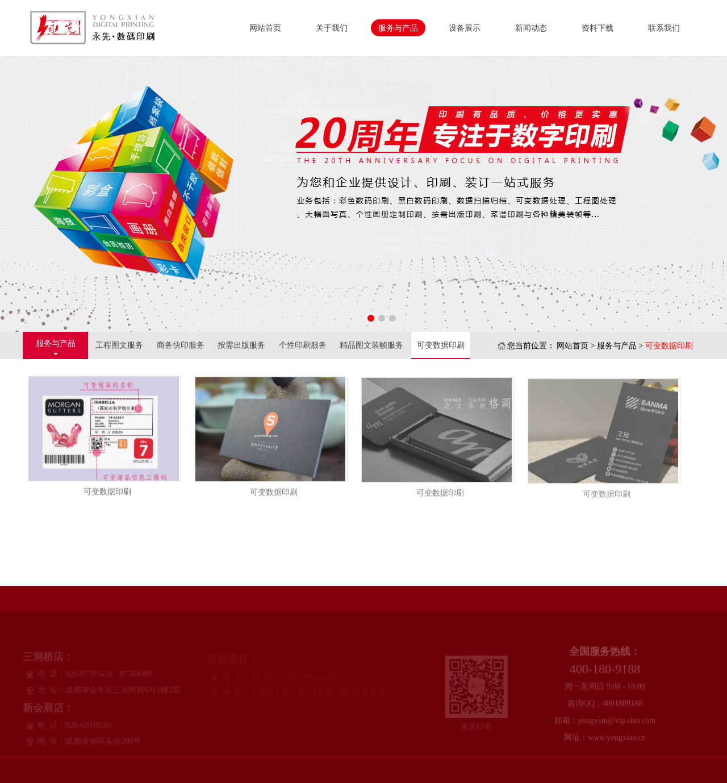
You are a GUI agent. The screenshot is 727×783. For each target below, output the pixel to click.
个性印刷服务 (303, 345)
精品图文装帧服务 (371, 345)
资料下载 (597, 28)
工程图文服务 (119, 345)
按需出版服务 (241, 345)
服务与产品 (398, 28)
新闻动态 (531, 28)
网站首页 (265, 28)
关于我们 (332, 28)
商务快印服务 (180, 345)
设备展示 (465, 28)
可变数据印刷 (441, 345)
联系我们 (664, 28)
